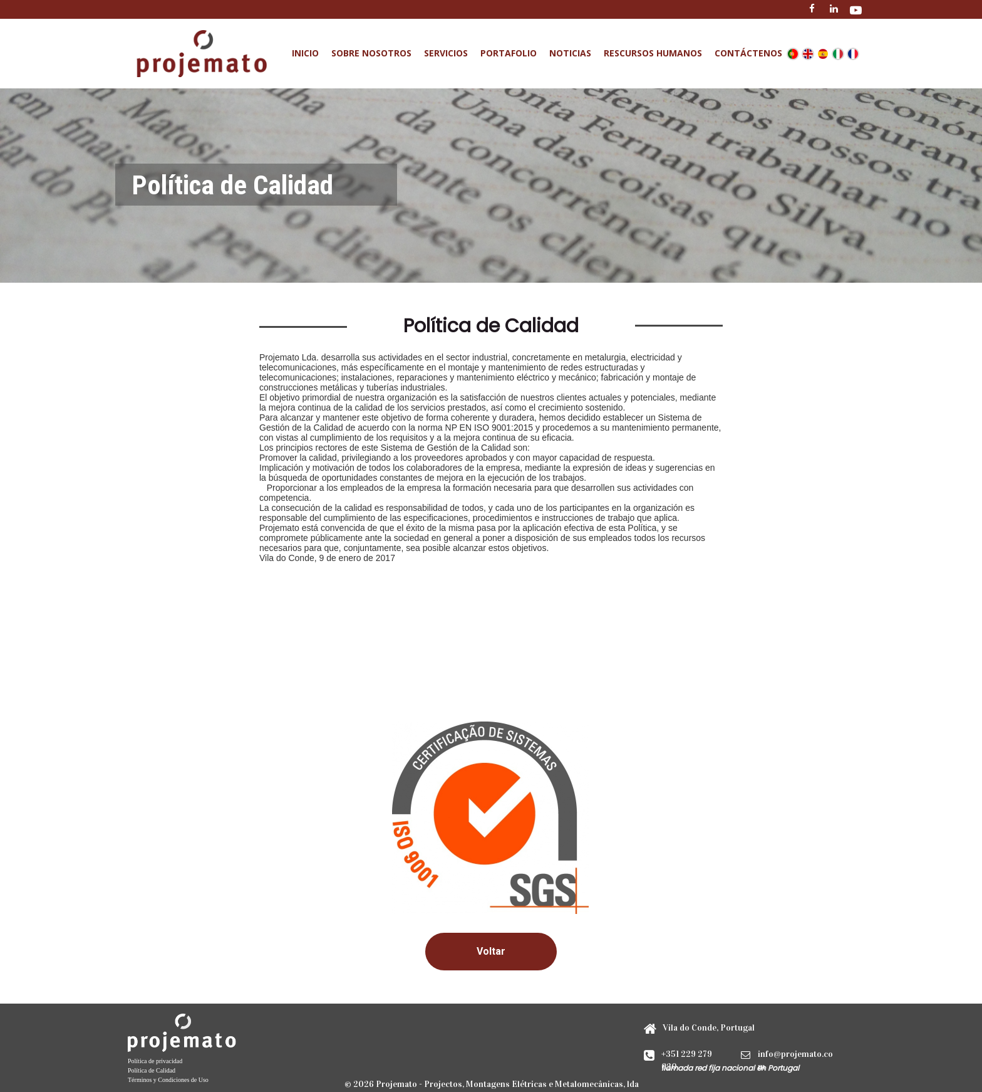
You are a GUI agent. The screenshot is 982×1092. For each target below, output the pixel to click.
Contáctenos (748, 53)
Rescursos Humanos (653, 53)
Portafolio (508, 53)
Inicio (305, 53)
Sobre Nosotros (371, 53)
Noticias (570, 53)
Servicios (446, 53)
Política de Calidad (151, 1070)
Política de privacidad (155, 1061)
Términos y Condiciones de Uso (168, 1079)
